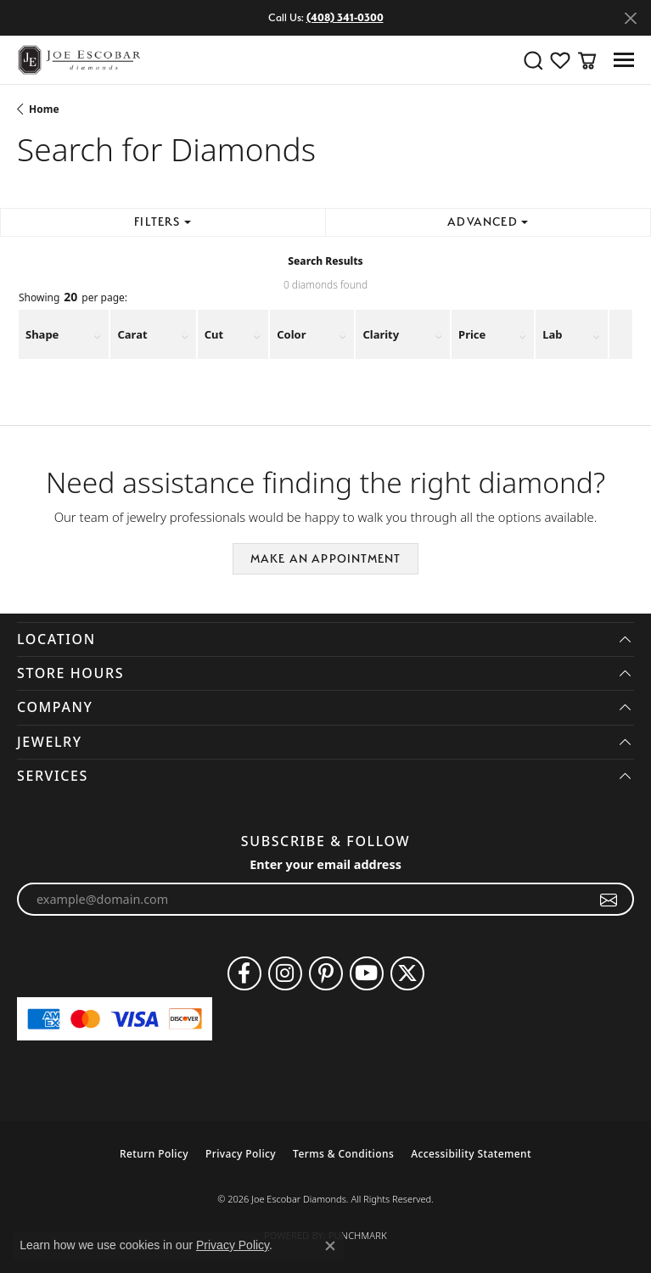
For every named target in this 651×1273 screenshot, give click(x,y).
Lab (552, 334)
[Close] (630, 18)
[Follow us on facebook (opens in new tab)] (244, 973)
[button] (533, 60)
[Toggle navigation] (624, 60)
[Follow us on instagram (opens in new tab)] (285, 973)
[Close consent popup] (330, 1246)
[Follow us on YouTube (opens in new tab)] (367, 973)
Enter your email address (325, 864)
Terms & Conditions (343, 1154)
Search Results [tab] (325, 261)
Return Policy (154, 1154)
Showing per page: (73, 297)
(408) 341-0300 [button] (345, 17)
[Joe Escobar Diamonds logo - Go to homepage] (78, 60)
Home (44, 109)
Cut (214, 334)
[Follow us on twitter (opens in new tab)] (407, 973)
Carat (132, 334)
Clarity (380, 334)
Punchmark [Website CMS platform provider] (357, 1235)
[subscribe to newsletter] (609, 899)
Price (471, 334)
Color (291, 334)
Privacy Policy (240, 1154)
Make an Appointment (325, 558)
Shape (42, 334)
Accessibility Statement (471, 1154)
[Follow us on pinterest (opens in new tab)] (326, 973)
